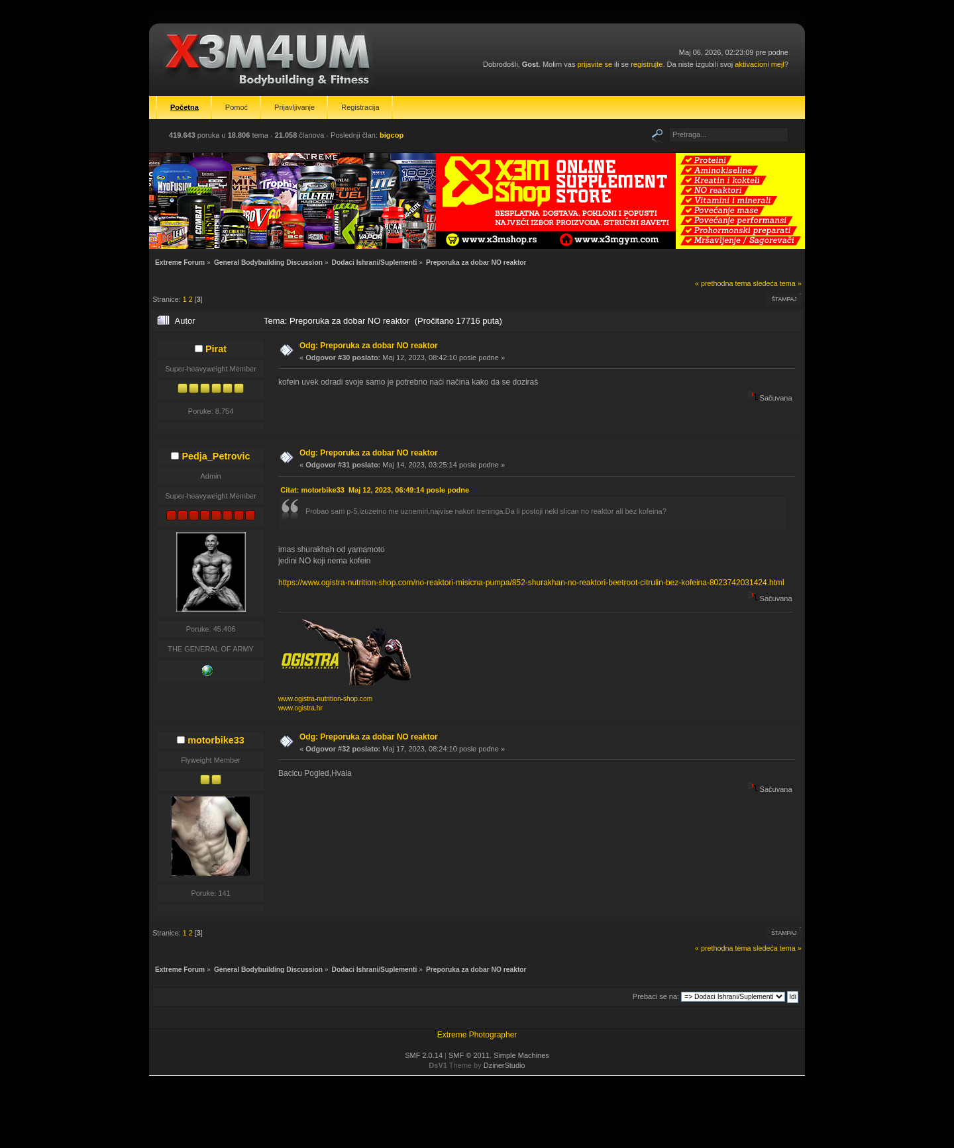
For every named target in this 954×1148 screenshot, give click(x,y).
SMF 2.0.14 (424, 1055)
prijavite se (594, 64)
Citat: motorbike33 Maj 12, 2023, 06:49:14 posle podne (374, 490)
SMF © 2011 (469, 1055)
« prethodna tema (723, 283)
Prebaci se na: (656, 996)
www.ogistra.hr (300, 708)
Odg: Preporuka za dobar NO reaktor (368, 345)
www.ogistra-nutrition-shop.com (325, 698)
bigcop (391, 135)
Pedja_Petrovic (216, 456)
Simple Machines (521, 1055)
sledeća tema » (777, 283)
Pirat (216, 349)
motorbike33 (215, 740)
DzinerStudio (504, 1065)
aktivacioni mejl (759, 64)
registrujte (646, 64)
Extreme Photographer (477, 1034)
